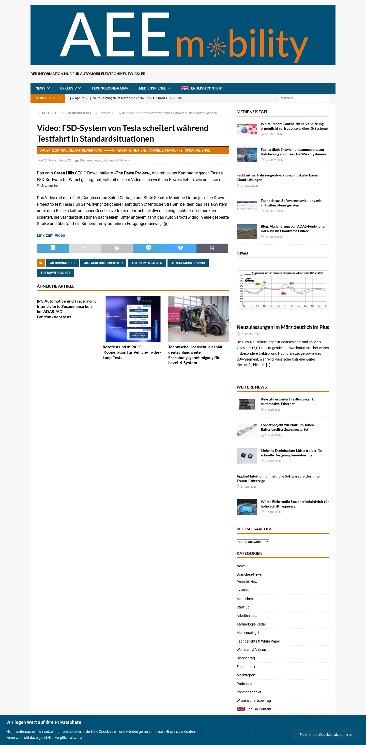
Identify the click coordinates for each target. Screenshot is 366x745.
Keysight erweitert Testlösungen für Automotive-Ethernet (289, 401)
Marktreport (246, 675)
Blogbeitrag (246, 658)
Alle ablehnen (272, 735)
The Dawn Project (55, 273)
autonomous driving (188, 263)
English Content (207, 88)
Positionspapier (249, 692)
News (40, 88)
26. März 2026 (274, 134)
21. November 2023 (58, 160)
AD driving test (62, 263)
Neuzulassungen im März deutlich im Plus (283, 327)
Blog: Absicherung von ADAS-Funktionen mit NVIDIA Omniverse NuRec (293, 228)
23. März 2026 (249, 185)
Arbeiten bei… (247, 616)
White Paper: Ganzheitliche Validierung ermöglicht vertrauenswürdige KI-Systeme (294, 126)
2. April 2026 (273, 461)
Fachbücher (246, 667)
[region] (183, 730)
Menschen (245, 599)
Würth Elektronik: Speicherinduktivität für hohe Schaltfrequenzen (295, 503)
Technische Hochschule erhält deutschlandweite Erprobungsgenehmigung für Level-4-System (195, 354)
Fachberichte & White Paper (258, 641)
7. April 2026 (250, 334)
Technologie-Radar (110, 88)
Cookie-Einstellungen (228, 735)
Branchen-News (249, 574)
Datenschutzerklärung (103, 738)
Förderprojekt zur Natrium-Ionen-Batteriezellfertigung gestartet (288, 427)
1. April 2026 (248, 486)
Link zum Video (51, 235)
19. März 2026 (274, 211)
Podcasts (244, 684)
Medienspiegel (152, 88)
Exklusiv (68, 88)
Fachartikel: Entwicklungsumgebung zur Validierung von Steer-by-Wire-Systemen (293, 151)
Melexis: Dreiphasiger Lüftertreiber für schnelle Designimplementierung (291, 452)
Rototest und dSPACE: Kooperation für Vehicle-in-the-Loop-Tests (132, 352)
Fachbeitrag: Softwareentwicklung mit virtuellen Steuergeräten (291, 202)
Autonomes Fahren (147, 263)
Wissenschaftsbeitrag (254, 700)
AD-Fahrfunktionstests (103, 263)
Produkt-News (248, 582)
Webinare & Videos (116, 160)
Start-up (243, 607)
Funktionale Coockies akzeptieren (326, 735)
